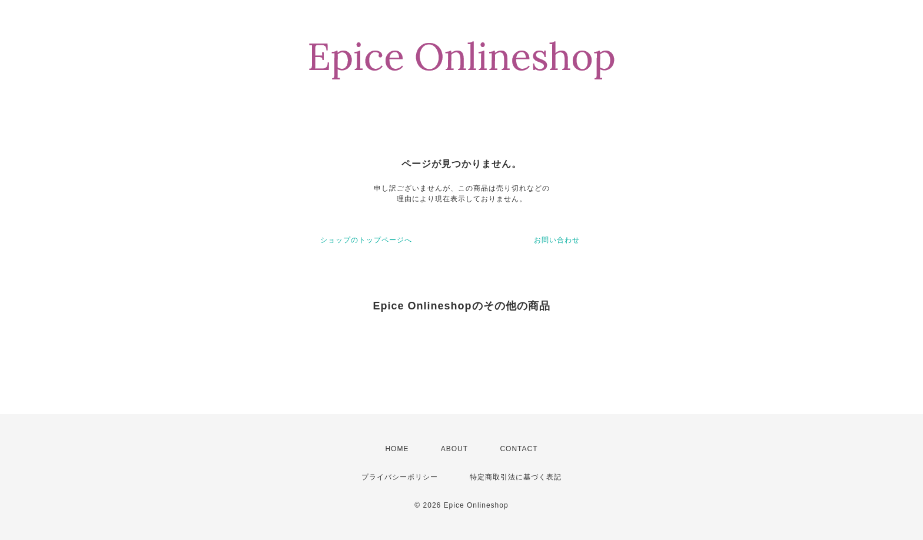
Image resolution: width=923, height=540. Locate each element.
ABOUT (454, 449)
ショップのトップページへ (366, 240)
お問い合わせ (557, 240)
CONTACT (518, 449)
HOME (397, 449)
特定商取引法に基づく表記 (516, 477)
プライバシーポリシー (399, 477)
